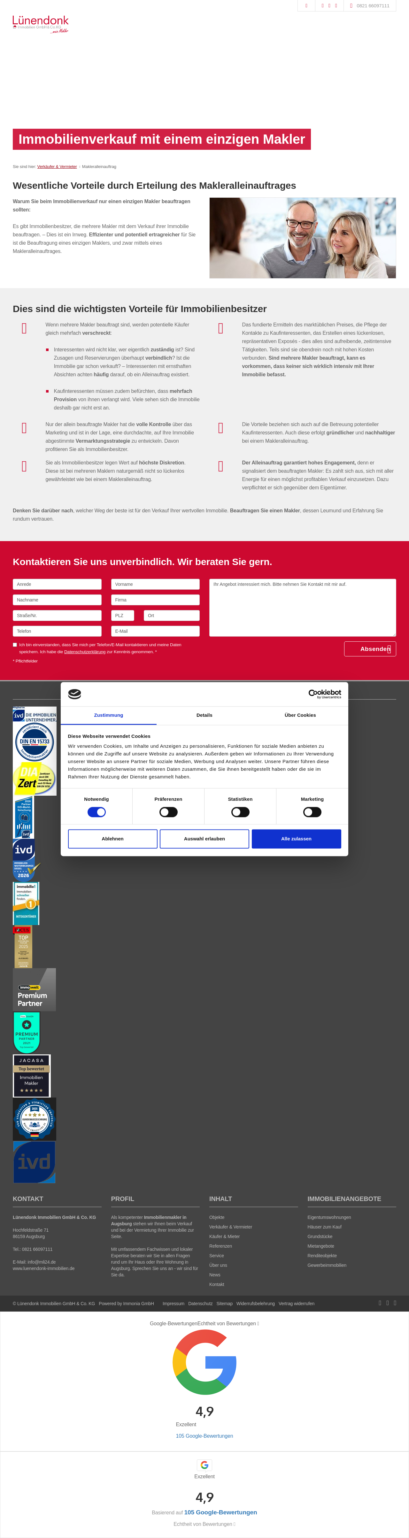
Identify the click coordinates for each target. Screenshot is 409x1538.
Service (216, 1255)
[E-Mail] (155, 631)
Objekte (216, 1217)
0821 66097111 (373, 5)
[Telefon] (57, 631)
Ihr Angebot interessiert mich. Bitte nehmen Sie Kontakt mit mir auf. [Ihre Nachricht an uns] (302, 608)
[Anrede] (57, 584)
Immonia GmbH (138, 1303)
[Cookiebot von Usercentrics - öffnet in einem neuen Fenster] (313, 694)
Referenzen (220, 1246)
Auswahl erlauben (204, 839)
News (214, 1274)
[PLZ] (123, 615)
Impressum (173, 1303)
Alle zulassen (296, 839)
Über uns (218, 1265)
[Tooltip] (258, 1324)
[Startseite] (41, 24)
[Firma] (155, 599)
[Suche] (306, 5)
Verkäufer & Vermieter (57, 166)
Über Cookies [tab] (300, 715)
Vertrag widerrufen (296, 1303)
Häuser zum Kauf (325, 1226)
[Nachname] (57, 599)
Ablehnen (112, 839)
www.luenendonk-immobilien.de (43, 1268)
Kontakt (216, 1284)
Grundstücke (320, 1236)
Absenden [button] (375, 649)
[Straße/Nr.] (57, 615)
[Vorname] (155, 584)
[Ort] (172, 615)
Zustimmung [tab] (108, 715)
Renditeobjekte (322, 1255)
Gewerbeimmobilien (327, 1265)
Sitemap (225, 1303)
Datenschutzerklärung (84, 651)
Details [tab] (204, 715)
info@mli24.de (41, 1262)
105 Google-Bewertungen (204, 1436)
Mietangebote (321, 1246)
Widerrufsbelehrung (255, 1303)
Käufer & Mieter (224, 1236)
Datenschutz (200, 1303)
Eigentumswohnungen (329, 1217)
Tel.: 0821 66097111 (33, 1249)
